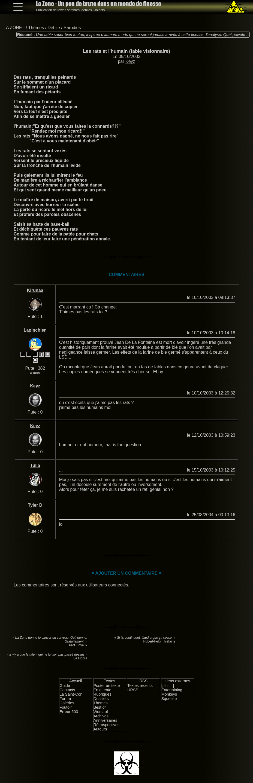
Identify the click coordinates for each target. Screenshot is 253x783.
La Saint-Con (70, 694)
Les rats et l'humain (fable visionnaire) (126, 51)
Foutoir (65, 707)
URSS (132, 690)
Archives (101, 716)
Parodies (72, 27)
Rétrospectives (106, 725)
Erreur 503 (68, 711)
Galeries (66, 703)
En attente (103, 690)
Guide (64, 685)
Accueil (75, 681)
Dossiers (101, 698)
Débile (54, 27)
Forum (65, 698)
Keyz (130, 61)
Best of (100, 707)
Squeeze (169, 698)
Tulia (35, 465)
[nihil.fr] (167, 685)
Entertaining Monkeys (171, 692)
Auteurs (100, 729)
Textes (109, 681)
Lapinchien (35, 330)
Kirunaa (35, 290)
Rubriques (103, 694)
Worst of (101, 711)
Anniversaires (105, 720)
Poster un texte (107, 685)
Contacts (67, 690)
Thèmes (36, 27)
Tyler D (35, 505)
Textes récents (140, 685)
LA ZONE (13, 27)
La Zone (98, 3)
